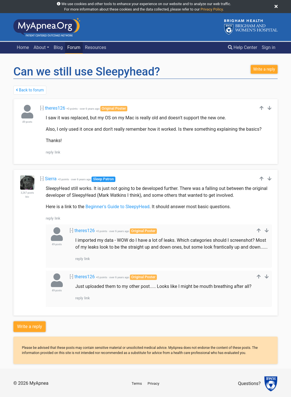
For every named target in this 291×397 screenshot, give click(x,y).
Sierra (51, 178)
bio (27, 196)
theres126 (55, 108)
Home (23, 47)
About (40, 47)
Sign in (268, 47)
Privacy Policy (212, 9)
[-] (42, 108)
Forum (73, 47)
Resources (95, 47)
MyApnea (38, 383)
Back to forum (30, 90)
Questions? (249, 383)
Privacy (153, 383)
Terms (137, 383)
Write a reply (29, 326)
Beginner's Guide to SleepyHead (117, 206)
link (57, 152)
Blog (58, 47)
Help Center (242, 47)
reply (49, 152)
